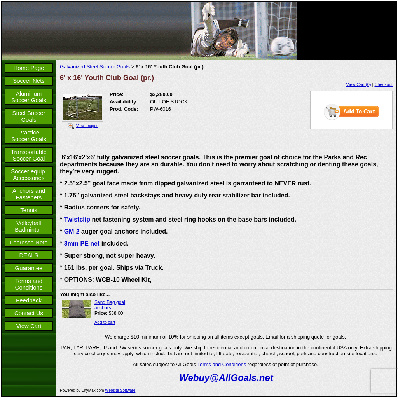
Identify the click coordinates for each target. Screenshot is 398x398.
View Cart (29, 326)
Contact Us (28, 313)
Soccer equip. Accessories (29, 174)
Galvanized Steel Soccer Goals (95, 67)
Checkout (384, 84)
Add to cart (104, 322)
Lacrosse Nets (28, 242)
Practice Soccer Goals (28, 135)
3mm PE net (82, 243)
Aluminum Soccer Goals (28, 96)
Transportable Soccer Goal (29, 155)
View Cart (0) (358, 84)
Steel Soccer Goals (28, 116)
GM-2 (72, 231)
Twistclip (77, 219)
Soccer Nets (29, 80)
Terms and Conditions (29, 284)
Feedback (29, 300)
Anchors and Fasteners (28, 194)
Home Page (28, 68)
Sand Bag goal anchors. (109, 305)
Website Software (120, 390)
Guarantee (29, 268)
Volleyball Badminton (29, 226)
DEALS (28, 255)
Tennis (28, 210)
